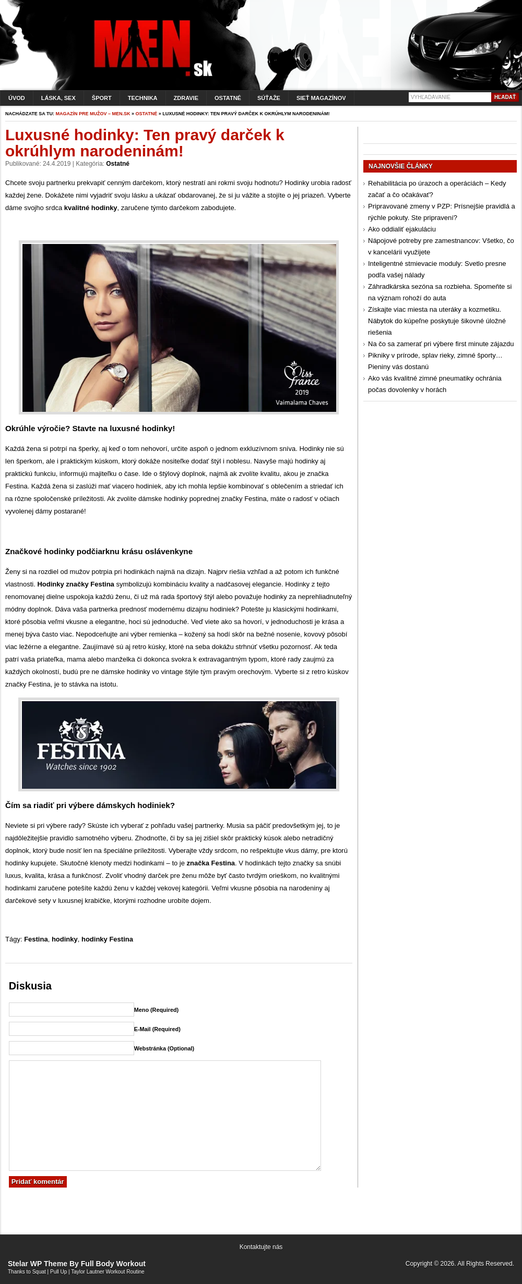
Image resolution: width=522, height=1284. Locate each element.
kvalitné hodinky (90, 208)
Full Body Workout (113, 1263)
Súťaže (268, 98)
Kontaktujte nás (261, 1247)
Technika (143, 98)
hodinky (65, 939)
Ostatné (228, 98)
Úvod (16, 98)
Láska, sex (58, 98)
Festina (36, 939)
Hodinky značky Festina (75, 584)
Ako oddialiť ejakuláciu (402, 229)
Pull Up (58, 1272)
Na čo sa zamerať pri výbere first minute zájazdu (441, 344)
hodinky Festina (107, 939)
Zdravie (186, 98)
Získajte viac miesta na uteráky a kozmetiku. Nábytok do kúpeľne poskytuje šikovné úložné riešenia (437, 320)
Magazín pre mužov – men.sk (93, 113)
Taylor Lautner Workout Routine (107, 1272)
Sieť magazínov (321, 98)
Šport (102, 98)
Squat (39, 1272)
